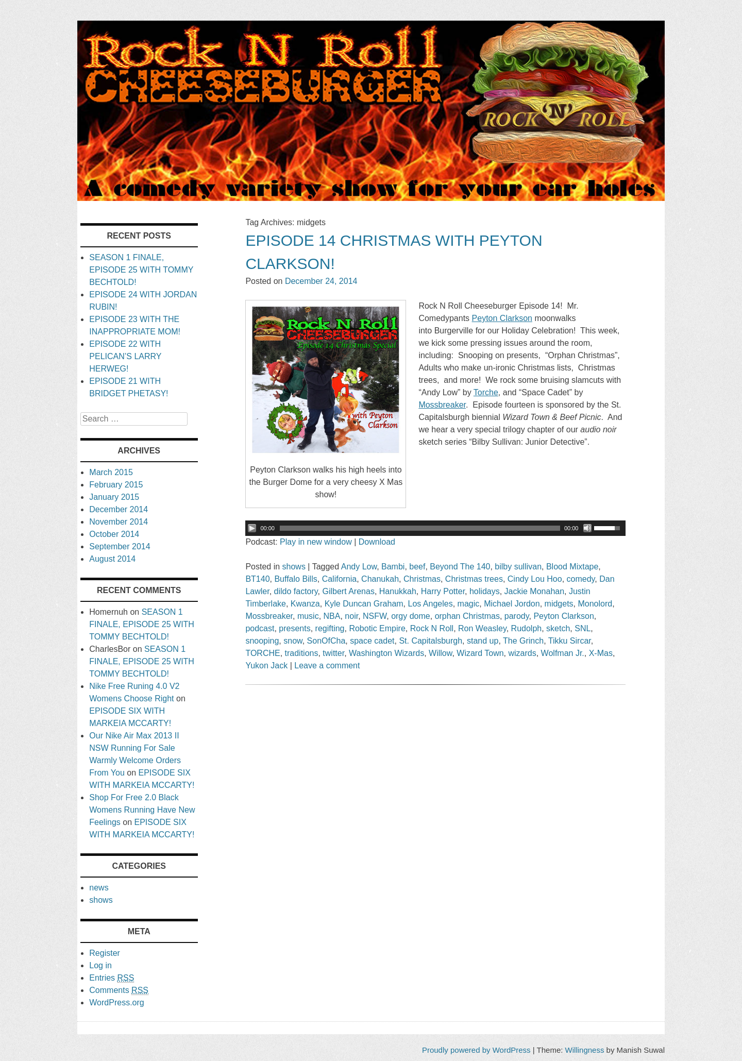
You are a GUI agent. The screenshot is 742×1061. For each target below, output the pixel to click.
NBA (332, 616)
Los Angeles (430, 603)
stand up (482, 640)
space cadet (372, 640)
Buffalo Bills (295, 579)
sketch (558, 628)
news (98, 887)
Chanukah (380, 579)
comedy (581, 579)
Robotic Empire (377, 628)
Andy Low (359, 566)
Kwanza (305, 603)
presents (294, 628)
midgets (559, 603)
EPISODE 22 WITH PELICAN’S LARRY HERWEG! (125, 356)
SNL (583, 628)
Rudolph (526, 628)
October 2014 (114, 534)
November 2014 (118, 521)
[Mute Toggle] (587, 528)
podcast (259, 628)
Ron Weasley (482, 628)
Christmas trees (474, 579)
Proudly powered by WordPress (476, 1050)
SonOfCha (326, 640)
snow (292, 640)
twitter (333, 653)
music (308, 616)
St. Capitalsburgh (430, 640)
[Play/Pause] (252, 528)
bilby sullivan (518, 566)
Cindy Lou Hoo (535, 579)
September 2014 (119, 546)
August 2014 (112, 558)
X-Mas (601, 653)
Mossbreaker (269, 616)
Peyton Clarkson (563, 616)
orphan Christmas (467, 616)
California (339, 579)
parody (516, 616)
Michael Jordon (512, 603)
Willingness (584, 1050)
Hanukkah (397, 591)
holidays (484, 591)
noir (351, 616)
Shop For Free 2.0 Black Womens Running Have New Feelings (142, 810)
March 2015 (111, 472)
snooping (262, 640)
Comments (118, 990)
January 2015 (114, 497)
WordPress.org (116, 1002)
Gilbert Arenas (349, 591)
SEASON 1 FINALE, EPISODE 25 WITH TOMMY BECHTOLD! (141, 270)
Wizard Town (480, 653)
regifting (330, 628)
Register (104, 953)
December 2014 (118, 509)
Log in (100, 965)
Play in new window (316, 541)
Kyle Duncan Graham (364, 603)
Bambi (392, 566)
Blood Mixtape (572, 566)
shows (294, 566)
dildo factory (296, 591)
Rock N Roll (431, 628)
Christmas (422, 579)
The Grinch (523, 640)
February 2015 (116, 484)
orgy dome (410, 616)
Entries (111, 978)
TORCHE (262, 653)
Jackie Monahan (534, 591)
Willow (440, 653)
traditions (301, 653)
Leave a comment (327, 665)
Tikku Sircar (569, 640)
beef (417, 566)
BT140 (257, 579)
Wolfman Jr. (562, 653)
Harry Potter (443, 591)
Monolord (595, 603)
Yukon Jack (266, 665)
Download (377, 541)
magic (469, 603)
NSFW (374, 616)
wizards (522, 653)
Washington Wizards (386, 653)
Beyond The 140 (460, 566)
